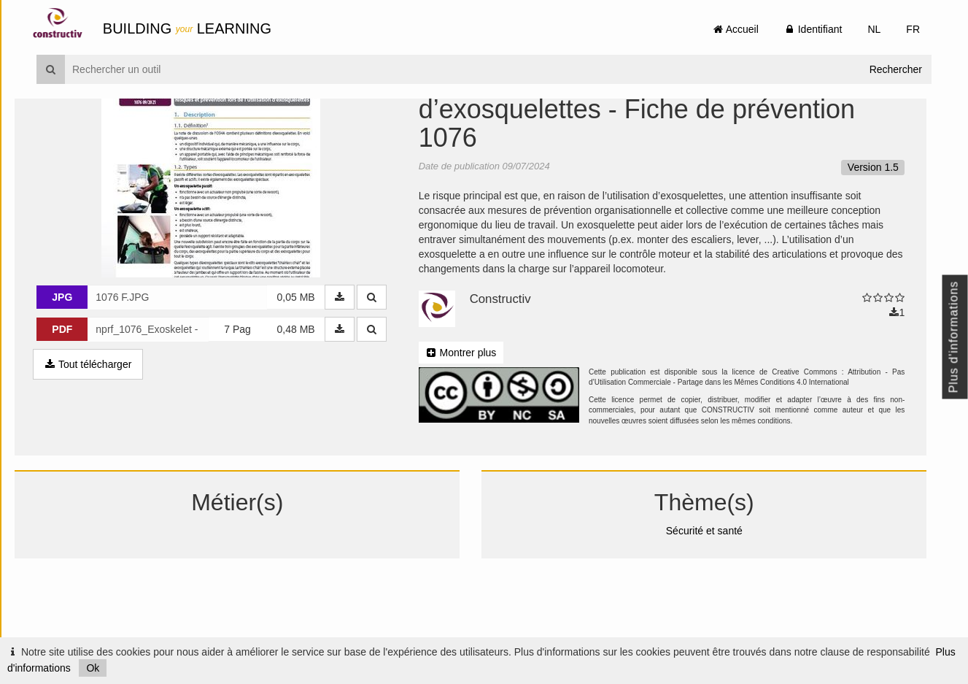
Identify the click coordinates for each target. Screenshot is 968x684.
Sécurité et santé (713, 604)
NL (873, 29)
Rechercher (896, 69)
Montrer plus (476, 426)
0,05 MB (311, 371)
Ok (92, 668)
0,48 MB (311, 404)
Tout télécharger (109, 439)
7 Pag (252, 404)
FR (913, 29)
